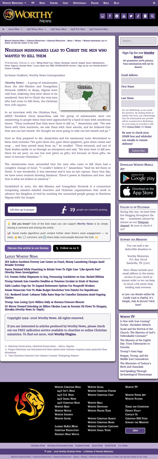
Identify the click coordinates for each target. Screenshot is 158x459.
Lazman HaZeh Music (66, 426)
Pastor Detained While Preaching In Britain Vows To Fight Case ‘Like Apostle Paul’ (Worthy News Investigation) (53, 271)
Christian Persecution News (60, 445)
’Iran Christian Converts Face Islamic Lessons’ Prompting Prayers (43, 355)
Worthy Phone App (135, 394)
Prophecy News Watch (67, 434)
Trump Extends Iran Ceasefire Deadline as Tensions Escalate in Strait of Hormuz (51, 281)
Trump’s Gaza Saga (131, 351)
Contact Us (131, 414)
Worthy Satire (63, 418)
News (42, 3)
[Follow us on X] (67, 248)
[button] (154, 3)
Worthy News (25, 65)
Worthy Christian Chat (101, 394)
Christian (65, 63)
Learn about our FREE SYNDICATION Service (55, 65)
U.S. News (122, 445)
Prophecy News (82, 445)
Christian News (38, 445)
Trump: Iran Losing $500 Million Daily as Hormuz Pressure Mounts (44, 302)
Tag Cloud (43, 63)
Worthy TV (127, 316)
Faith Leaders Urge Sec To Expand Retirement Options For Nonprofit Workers (50, 285)
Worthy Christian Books (101, 422)
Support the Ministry (137, 422)
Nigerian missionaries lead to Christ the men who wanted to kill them (56, 53)
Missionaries (98, 63)
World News (110, 445)
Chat (65, 3)
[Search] (152, 16)
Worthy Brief (62, 406)
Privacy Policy (133, 127)
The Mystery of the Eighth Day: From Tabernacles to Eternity (135, 344)
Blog (116, 3)
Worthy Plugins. (65, 334)
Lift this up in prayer (22, 209)
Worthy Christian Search (102, 418)
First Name (127, 86)
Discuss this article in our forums (28, 248)
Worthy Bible (95, 402)
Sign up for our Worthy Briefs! (92, 65)
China (57, 63)
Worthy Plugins (134, 398)
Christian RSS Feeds (136, 418)
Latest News (16, 29)
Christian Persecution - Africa (49, 346)
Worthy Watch (63, 410)
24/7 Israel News (58, 29)
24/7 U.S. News (78, 29)
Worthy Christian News (68, 387)
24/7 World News (37, 29)
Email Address (129, 75)
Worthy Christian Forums (102, 390)
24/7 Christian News (98, 29)
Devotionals (79, 3)
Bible (106, 3)
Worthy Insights (64, 414)
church (74, 63)
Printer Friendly (12, 68)
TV (32, 3)
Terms (148, 127)
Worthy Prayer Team (99, 410)
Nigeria (14, 65)
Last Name (127, 98)
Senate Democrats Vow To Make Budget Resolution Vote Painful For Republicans (51, 290)
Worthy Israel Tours (99, 430)
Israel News (97, 445)
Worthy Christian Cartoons (103, 426)
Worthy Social (96, 387)
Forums (54, 3)
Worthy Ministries (15, 3)
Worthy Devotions (98, 406)
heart (88, 63)
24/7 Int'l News (66, 390)
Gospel (82, 63)
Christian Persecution (19, 346)
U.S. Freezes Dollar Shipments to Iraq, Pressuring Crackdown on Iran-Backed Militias (54, 276)
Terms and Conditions (137, 406)
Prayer (94, 3)
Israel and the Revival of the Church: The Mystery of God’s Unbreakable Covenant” (137, 332)
